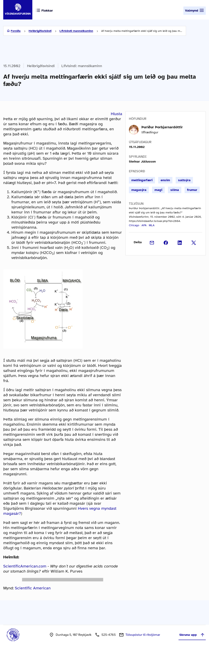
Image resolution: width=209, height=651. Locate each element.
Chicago (134, 225)
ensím (165, 180)
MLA (152, 225)
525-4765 (108, 635)
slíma (174, 190)
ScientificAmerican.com (24, 566)
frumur (192, 190)
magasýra (138, 190)
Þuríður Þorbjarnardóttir (162, 127)
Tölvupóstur (142, 635)
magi (158, 190)
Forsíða (16, 31)
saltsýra (184, 180)
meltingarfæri (141, 180)
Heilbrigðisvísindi (40, 31)
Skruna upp (192, 634)
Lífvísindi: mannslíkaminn (76, 31)
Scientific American (33, 588)
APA (144, 225)
